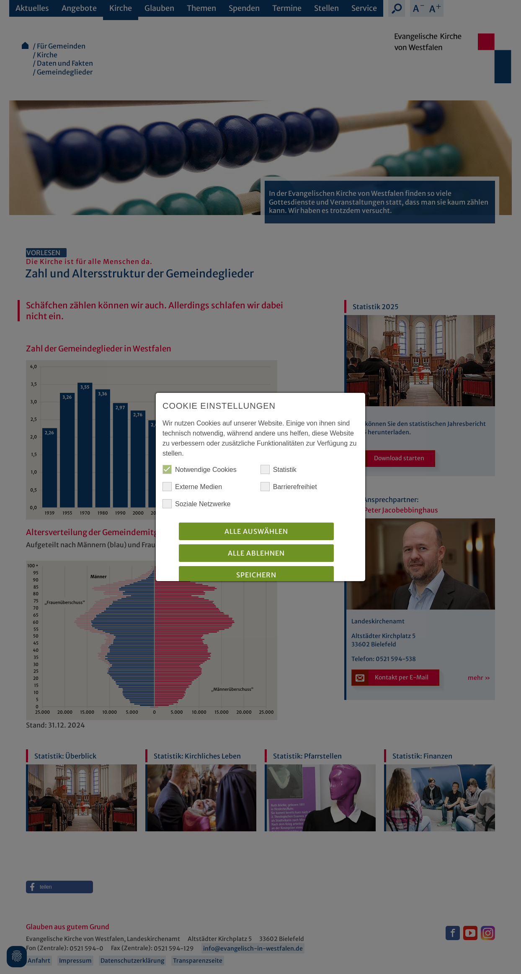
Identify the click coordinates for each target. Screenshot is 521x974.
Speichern (256, 575)
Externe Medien (192, 486)
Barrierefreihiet (288, 486)
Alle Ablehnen (256, 553)
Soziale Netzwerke (196, 503)
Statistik (278, 469)
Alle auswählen (256, 531)
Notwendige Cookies (199, 469)
